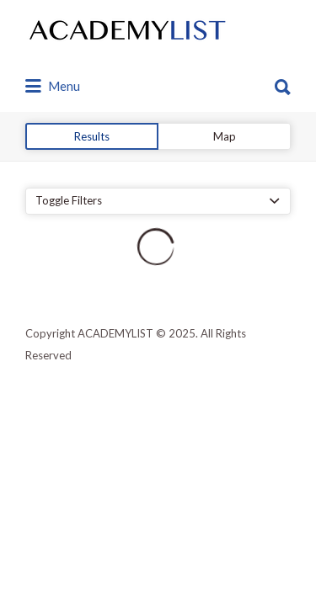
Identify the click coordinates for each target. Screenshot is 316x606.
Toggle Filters (68, 200)
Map (224, 136)
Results (92, 136)
